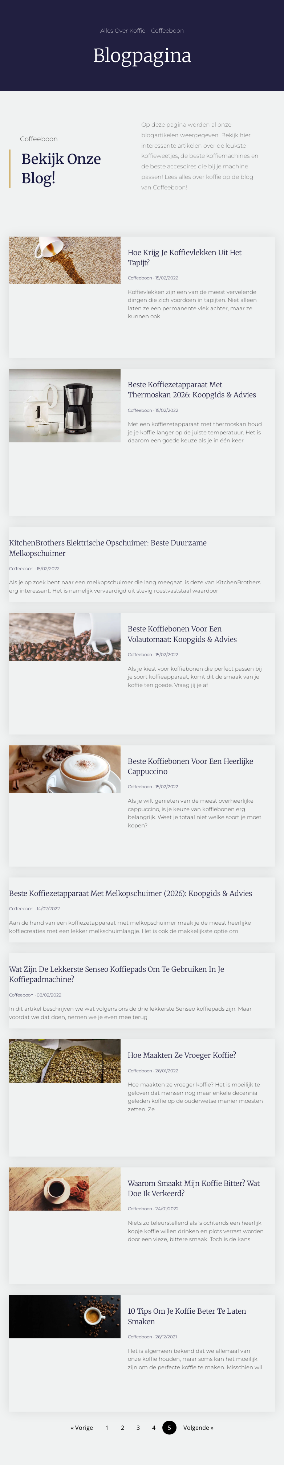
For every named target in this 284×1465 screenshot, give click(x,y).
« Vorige (82, 1427)
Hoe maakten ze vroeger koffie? (183, 1054)
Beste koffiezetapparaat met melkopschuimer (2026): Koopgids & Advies (132, 892)
